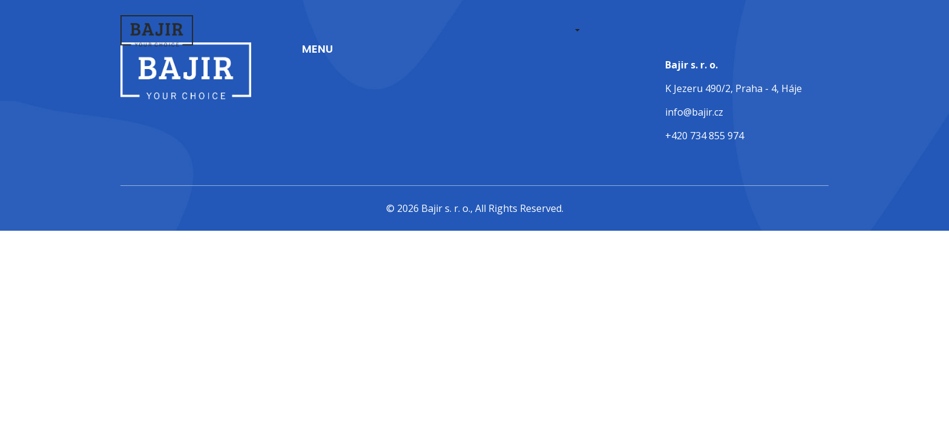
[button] (576, 31)
